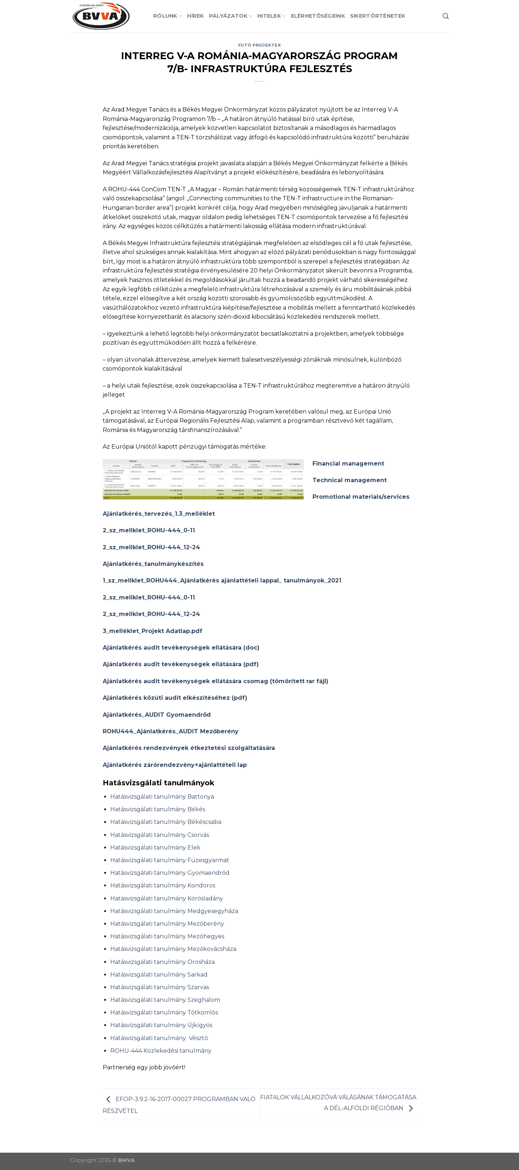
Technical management (349, 480)
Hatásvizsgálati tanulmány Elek (155, 847)
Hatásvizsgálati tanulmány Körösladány (166, 898)
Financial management (348, 463)
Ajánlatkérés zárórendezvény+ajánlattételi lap (175, 764)
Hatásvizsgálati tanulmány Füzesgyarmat (169, 860)
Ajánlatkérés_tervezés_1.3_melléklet (159, 513)
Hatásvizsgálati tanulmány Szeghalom (165, 999)
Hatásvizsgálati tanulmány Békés (157, 809)
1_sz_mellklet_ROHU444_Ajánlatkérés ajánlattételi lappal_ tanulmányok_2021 (222, 580)
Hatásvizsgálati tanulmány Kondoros (162, 885)
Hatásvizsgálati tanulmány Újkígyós (161, 1025)
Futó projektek (259, 45)
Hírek (195, 16)
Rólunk (167, 16)
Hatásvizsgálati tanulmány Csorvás (159, 834)
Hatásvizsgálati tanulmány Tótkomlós (164, 1012)
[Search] (446, 16)
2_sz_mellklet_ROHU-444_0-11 (149, 530)
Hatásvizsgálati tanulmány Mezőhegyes (167, 936)
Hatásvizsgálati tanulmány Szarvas (159, 987)
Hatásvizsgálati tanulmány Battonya (162, 796)
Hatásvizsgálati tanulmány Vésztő (159, 1038)
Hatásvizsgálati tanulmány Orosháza (162, 962)
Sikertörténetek (377, 16)
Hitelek (271, 16)
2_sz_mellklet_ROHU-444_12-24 (151, 547)
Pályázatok (230, 16)
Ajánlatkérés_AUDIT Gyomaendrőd (157, 714)
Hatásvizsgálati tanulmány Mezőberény (167, 923)
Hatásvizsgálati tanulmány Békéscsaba (165, 821)
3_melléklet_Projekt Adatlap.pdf (152, 631)
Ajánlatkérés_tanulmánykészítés (153, 563)
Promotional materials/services (360, 496)
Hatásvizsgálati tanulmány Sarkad (159, 974)
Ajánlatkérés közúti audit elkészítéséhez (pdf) (175, 697)
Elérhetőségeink (318, 16)
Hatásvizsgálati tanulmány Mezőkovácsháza (173, 949)
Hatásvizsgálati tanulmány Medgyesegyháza (174, 911)
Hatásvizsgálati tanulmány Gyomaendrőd (170, 872)
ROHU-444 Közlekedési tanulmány (161, 1050)
